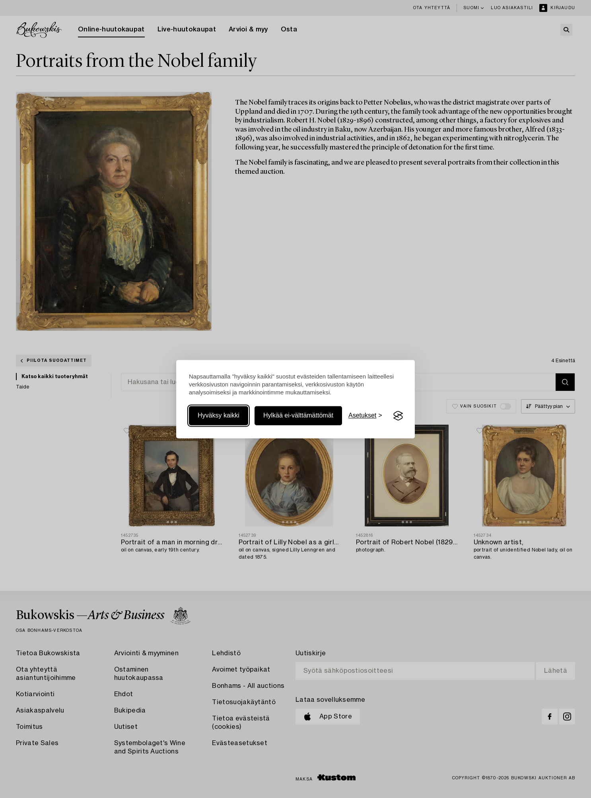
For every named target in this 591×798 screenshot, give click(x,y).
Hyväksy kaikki (218, 415)
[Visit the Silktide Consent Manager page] (398, 415)
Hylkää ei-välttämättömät (298, 415)
